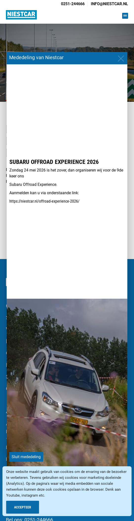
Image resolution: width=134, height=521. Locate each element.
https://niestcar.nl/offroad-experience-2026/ (44, 201)
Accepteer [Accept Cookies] (22, 507)
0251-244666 (73, 3)
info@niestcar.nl (109, 3)
